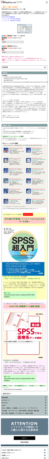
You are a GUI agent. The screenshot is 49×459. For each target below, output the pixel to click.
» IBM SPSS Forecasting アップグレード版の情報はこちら (18, 133)
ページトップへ (24, 445)
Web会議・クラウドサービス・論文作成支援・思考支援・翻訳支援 (20, 410)
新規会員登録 (24, 442)
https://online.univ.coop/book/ (13, 389)
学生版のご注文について (8, 452)
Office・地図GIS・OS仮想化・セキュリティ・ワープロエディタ (20, 408)
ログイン (47, 2)
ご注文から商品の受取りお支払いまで (11, 450)
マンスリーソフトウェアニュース (8, 2)
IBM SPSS (5, 402)
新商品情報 (5, 397)
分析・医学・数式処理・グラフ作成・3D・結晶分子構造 (17, 413)
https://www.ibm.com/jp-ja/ (12, 117)
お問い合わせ (5, 458)
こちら (43, 60)
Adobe (4, 405)
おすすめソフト (6, 400)
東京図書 (24, 276)
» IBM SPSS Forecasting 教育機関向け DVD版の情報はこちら (19, 131)
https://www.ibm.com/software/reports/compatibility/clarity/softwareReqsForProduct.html (25, 82)
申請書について (6, 455)
